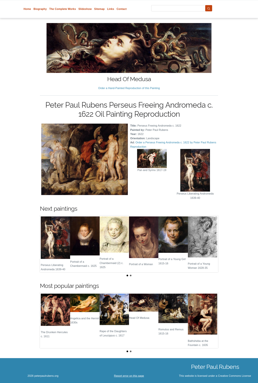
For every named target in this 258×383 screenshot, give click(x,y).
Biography (40, 9)
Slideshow (85, 9)
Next (213, 244)
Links (110, 9)
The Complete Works (62, 9)
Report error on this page (129, 375)
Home (27, 9)
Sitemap (99, 9)
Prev (45, 244)
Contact (122, 9)
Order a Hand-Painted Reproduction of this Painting (129, 88)
